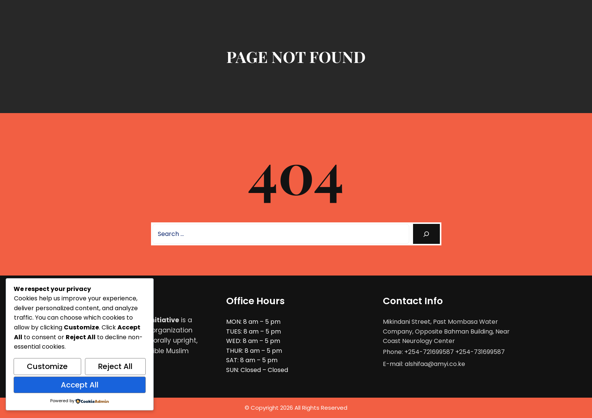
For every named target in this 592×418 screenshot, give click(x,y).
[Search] (426, 234)
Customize (47, 366)
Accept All (80, 385)
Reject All (115, 366)
